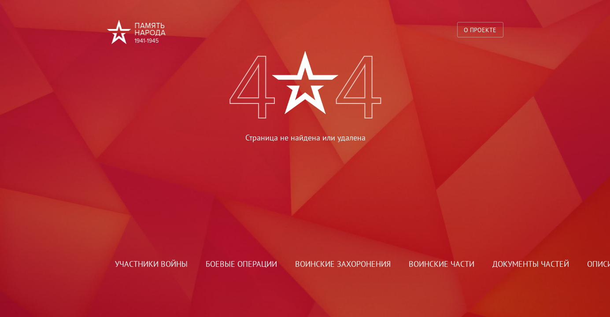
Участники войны (151, 264)
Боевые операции (241, 264)
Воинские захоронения (343, 264)
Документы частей (530, 264)
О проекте (480, 30)
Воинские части (441, 264)
